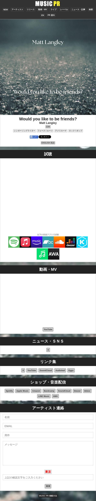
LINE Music (43, 396)
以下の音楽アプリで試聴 (48, 234)
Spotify (9, 391)
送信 (48, 486)
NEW (5, 10)
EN (42, 15)
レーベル (64, 9)
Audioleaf (60, 370)
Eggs (70, 370)
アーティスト (17, 9)
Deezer (77, 391)
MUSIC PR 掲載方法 (48, 496)
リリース (31, 9)
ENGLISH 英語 (48, 143)
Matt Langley (48, 123)
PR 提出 (51, 15)
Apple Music (22, 391)
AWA (55, 396)
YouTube (48, 329)
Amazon (36, 391)
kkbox (87, 391)
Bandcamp (49, 391)
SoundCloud (46, 370)
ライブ (53, 9)
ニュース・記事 (78, 9)
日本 (48, 127)
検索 (91, 9)
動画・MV (42, 9)
